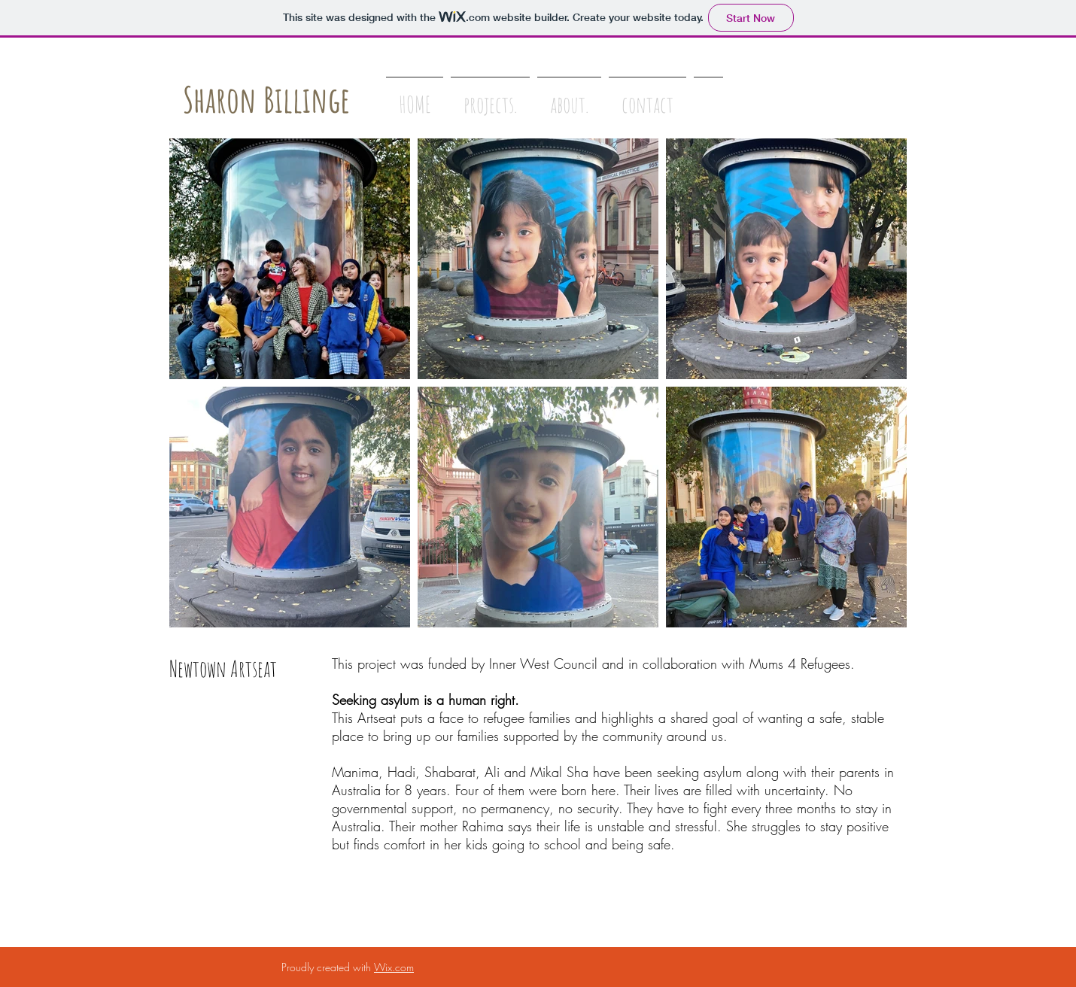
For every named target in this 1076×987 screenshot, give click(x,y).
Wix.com (394, 967)
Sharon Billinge (266, 99)
